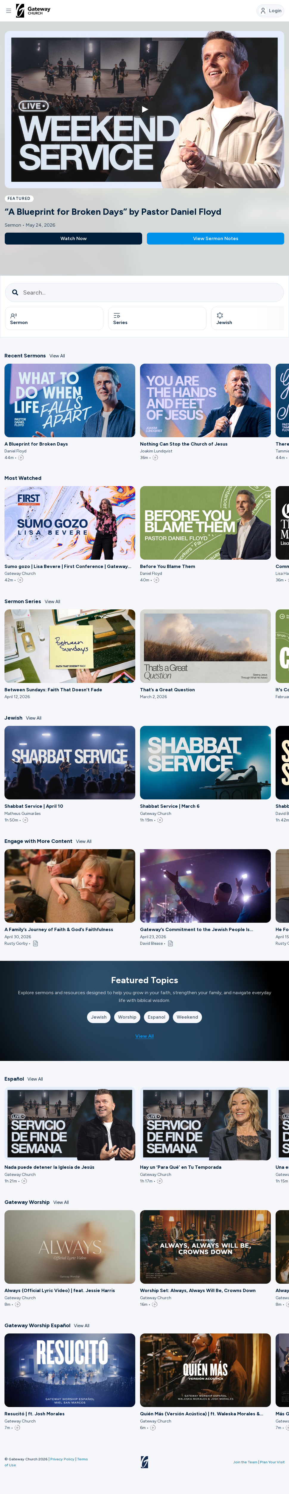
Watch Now (73, 238)
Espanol (156, 1018)
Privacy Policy (62, 1459)
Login (270, 11)
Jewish (99, 1018)
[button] (8, 10)
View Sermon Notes (215, 238)
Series (120, 319)
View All (57, 357)
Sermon (19, 319)
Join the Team (245, 1462)
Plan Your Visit (272, 1462)
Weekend (187, 1018)
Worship (127, 1018)
